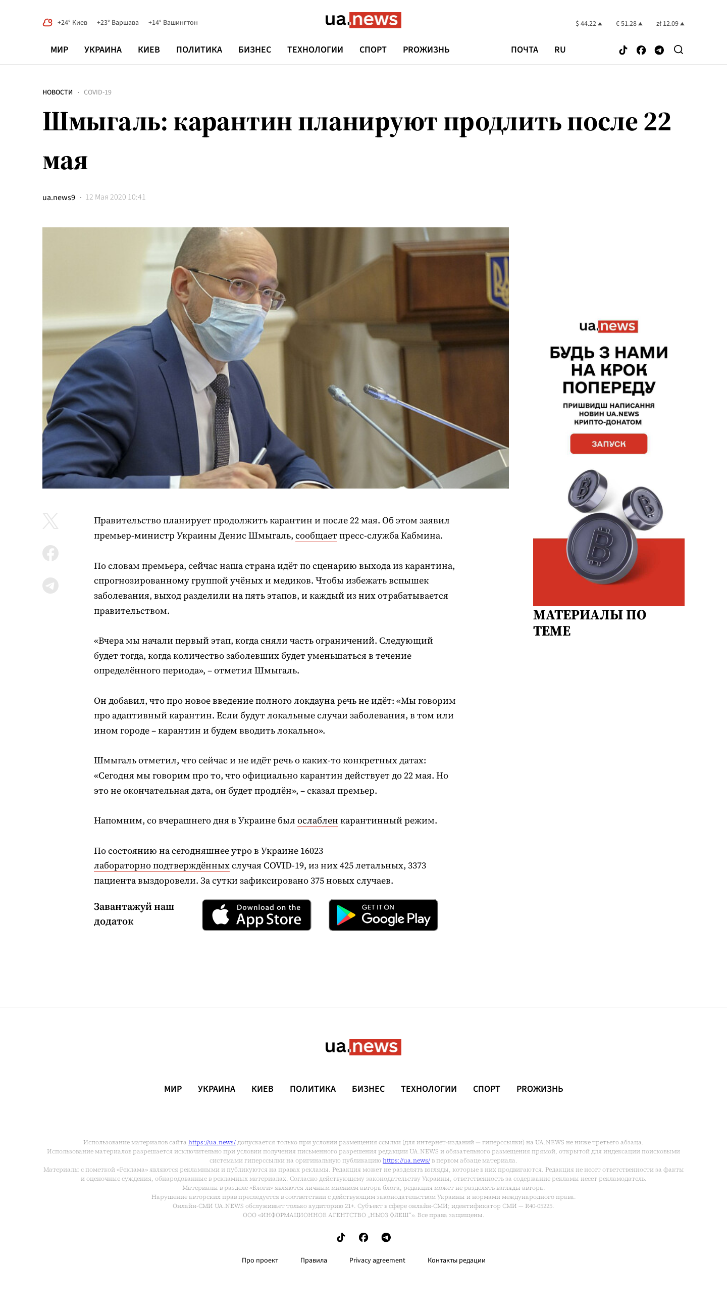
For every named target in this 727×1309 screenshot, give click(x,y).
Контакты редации (457, 1260)
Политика (199, 49)
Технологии (315, 49)
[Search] (678, 49)
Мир (59, 49)
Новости (57, 92)
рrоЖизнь (426, 49)
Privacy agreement (377, 1260)
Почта (524, 50)
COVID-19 (98, 92)
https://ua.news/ (212, 1142)
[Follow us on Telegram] (659, 50)
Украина (103, 49)
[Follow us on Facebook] (641, 50)
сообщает (316, 535)
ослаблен (317, 820)
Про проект (260, 1260)
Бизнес (254, 49)
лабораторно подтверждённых (162, 865)
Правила (313, 1260)
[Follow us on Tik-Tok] (623, 50)
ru (560, 50)
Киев (149, 49)
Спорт (373, 49)
